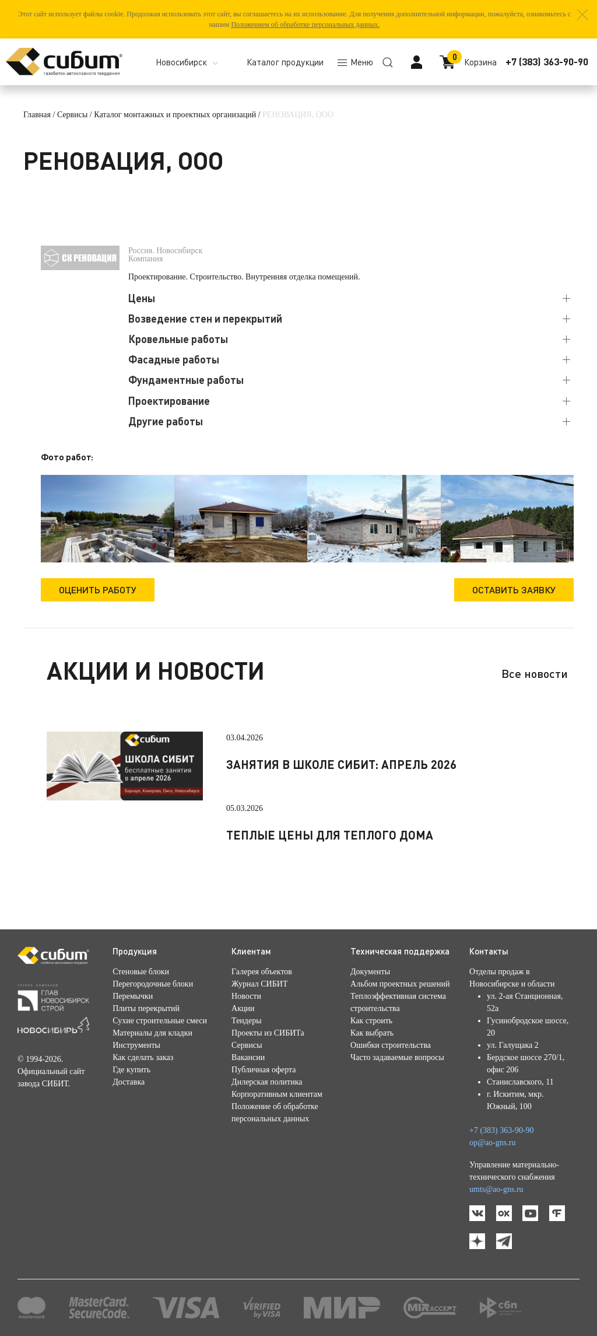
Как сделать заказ (143, 1057)
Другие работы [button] (165, 421)
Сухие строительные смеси (160, 1020)
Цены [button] (141, 298)
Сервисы (72, 114)
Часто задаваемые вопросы (397, 1057)
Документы (370, 971)
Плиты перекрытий (146, 1008)
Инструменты (136, 1045)
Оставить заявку (514, 589)
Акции (242, 1008)
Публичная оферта (263, 1069)
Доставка (129, 1082)
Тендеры (246, 1020)
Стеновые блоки (141, 971)
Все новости (534, 673)
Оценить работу (97, 589)
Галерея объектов (261, 971)
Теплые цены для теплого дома (329, 835)
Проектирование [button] (169, 400)
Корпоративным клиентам (276, 1094)
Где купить (131, 1069)
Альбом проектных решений (399, 984)
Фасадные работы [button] (173, 359)
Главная (37, 114)
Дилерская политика (266, 1082)
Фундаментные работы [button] (186, 379)
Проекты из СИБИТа (267, 1033)
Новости (246, 996)
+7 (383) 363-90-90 (546, 61)
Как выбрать (372, 1033)
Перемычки (133, 996)
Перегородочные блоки (153, 984)
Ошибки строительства (390, 1045)
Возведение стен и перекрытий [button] (205, 318)
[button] (582, 14)
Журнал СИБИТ (259, 984)
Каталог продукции (285, 62)
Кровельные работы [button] (178, 339)
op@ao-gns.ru (492, 1142)
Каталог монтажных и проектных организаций (175, 114)
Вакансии (248, 1057)
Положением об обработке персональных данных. (305, 24)
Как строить (371, 1020)
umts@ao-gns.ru (496, 1189)
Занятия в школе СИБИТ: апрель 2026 (341, 764)
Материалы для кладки (152, 1033)
